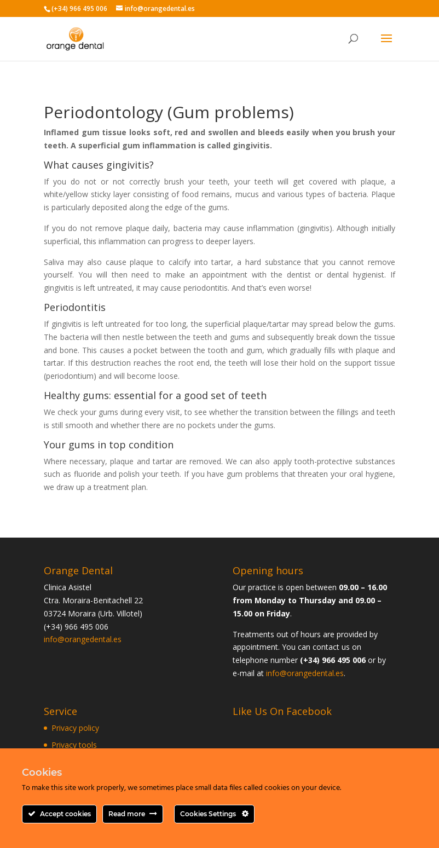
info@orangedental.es (83, 639)
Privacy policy (75, 728)
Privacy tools (74, 745)
